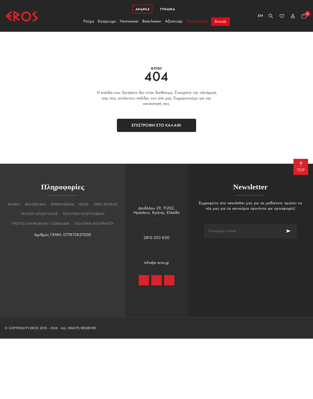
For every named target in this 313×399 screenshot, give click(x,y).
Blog (84, 204)
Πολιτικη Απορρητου (94, 224)
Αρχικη (14, 204)
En (260, 16)
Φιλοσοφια (35, 204)
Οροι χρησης (106, 204)
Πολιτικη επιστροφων (83, 214)
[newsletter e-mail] (242, 231)
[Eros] (22, 16)
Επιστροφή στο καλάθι (156, 126)
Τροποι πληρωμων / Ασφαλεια (40, 224)
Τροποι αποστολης (39, 214)
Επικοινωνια (63, 204)
